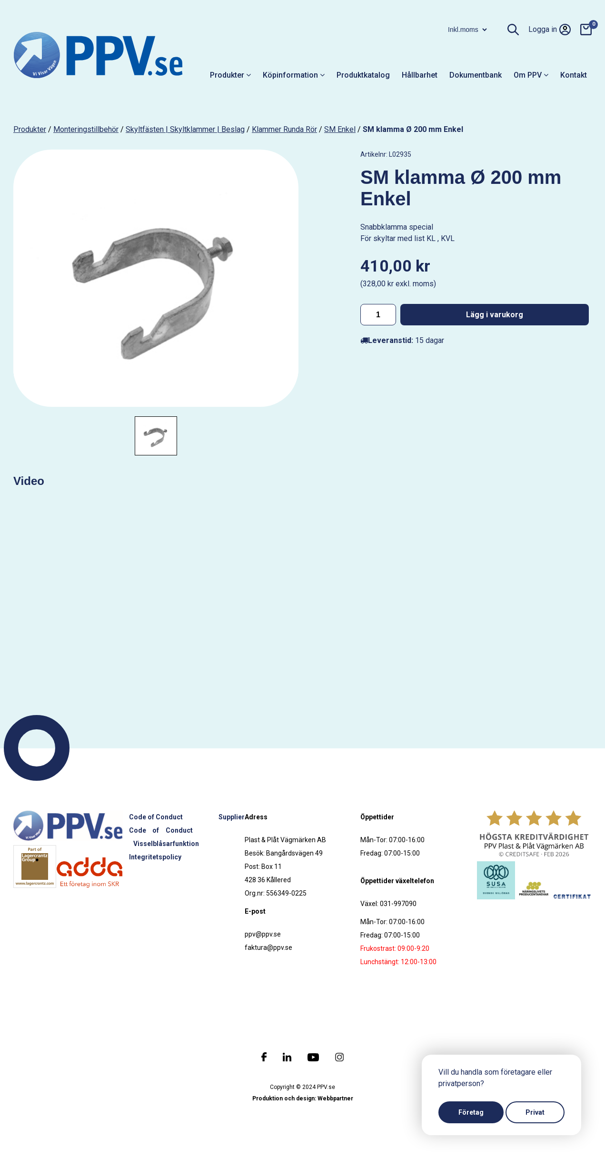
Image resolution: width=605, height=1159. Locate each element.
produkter (29, 129)
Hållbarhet (419, 75)
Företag (471, 1112)
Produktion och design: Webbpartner (302, 1098)
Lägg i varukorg (494, 314)
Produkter (230, 75)
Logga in (549, 29)
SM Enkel (340, 129)
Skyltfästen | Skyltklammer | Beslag (185, 129)
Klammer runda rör (284, 129)
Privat (535, 1112)
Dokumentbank (475, 75)
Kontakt (573, 75)
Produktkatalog (363, 75)
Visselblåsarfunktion (166, 843)
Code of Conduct (156, 817)
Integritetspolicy (155, 857)
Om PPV (531, 75)
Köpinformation (294, 75)
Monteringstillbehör (86, 129)
